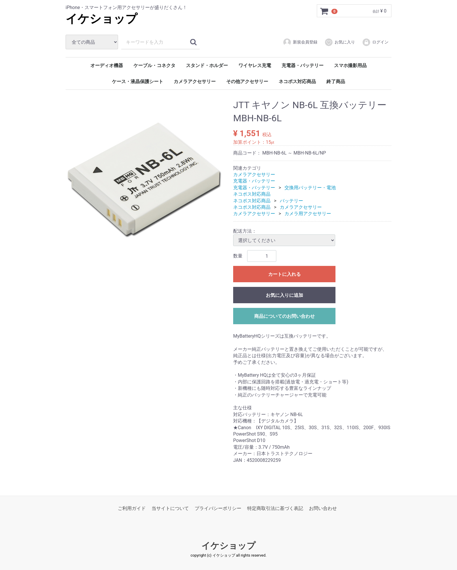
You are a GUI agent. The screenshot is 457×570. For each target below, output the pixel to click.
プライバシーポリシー (218, 508)
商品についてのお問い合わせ (284, 316)
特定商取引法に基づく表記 (275, 508)
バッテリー (291, 200)
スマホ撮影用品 (350, 65)
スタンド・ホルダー (207, 65)
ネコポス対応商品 (297, 81)
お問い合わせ (323, 508)
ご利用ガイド (132, 508)
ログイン (375, 42)
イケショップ (101, 19)
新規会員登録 (300, 42)
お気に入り (339, 42)
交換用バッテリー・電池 (310, 187)
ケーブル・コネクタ (154, 65)
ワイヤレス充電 (254, 65)
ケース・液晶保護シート (137, 81)
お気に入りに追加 (284, 295)
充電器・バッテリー (303, 65)
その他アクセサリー (247, 81)
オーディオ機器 (106, 65)
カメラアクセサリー (195, 81)
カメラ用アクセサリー (307, 213)
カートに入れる (284, 274)
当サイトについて (170, 508)
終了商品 (335, 81)
